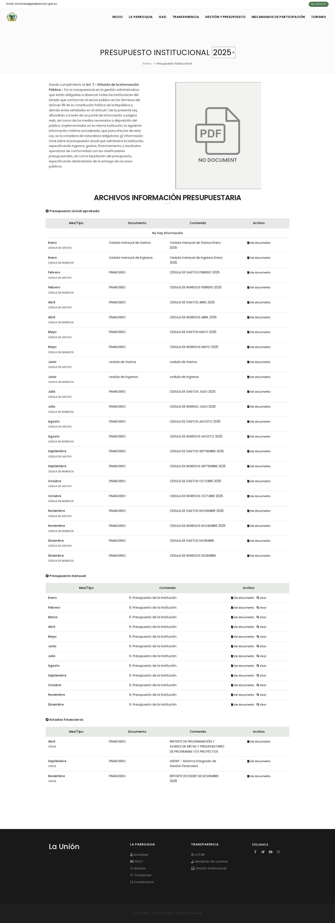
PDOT (136, 861)
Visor (261, 598)
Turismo (318, 17)
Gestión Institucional (208, 868)
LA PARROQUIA (139, 17)
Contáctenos (142, 882)
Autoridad (139, 855)
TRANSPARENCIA (184, 17)
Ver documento (258, 243)
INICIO (115, 17)
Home (147, 63)
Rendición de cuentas (209, 861)
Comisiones (140, 875)
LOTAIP (198, 855)
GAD (161, 17)
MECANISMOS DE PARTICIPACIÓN (278, 17)
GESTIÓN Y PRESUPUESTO (224, 17)
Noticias (138, 868)
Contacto (318, 4)
